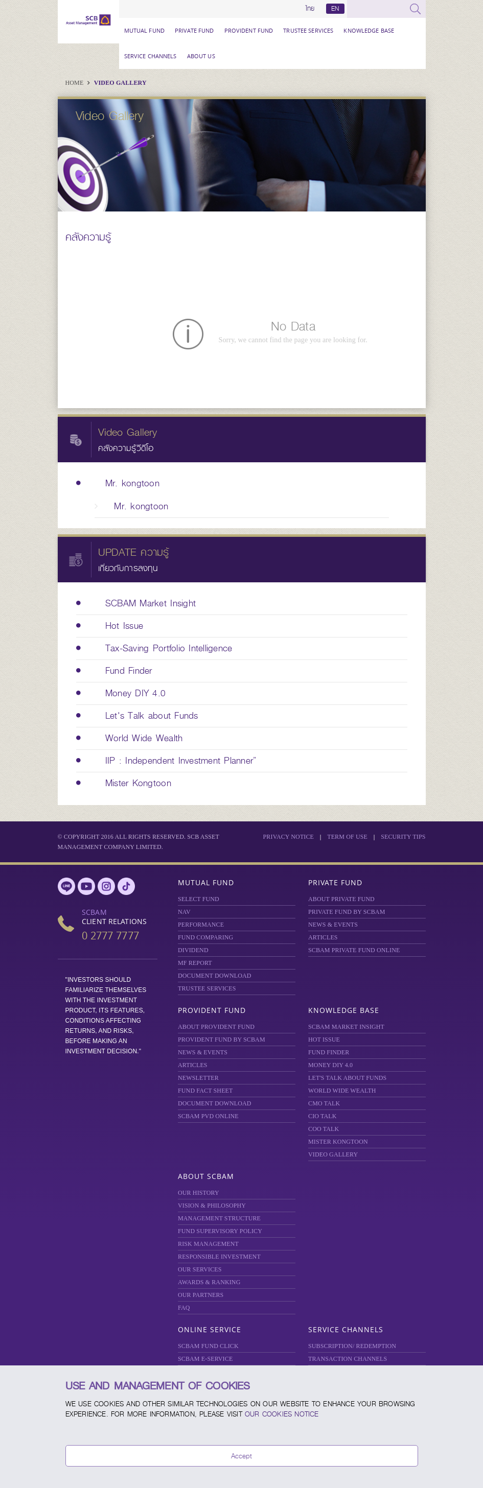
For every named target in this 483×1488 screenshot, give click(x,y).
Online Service (209, 1329)
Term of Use (347, 836)
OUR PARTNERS (200, 1294)
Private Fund (194, 30)
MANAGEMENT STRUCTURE (219, 1218)
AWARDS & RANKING (209, 1282)
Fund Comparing (205, 937)
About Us (201, 56)
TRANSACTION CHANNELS (347, 1358)
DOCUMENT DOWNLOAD (214, 975)
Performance (201, 924)
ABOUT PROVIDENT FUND (216, 1026)
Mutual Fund (144, 30)
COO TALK (323, 1128)
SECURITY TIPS (403, 836)
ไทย (310, 9)
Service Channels (150, 56)
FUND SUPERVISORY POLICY (220, 1231)
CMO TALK (324, 1103)
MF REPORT (195, 962)
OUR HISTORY (198, 1192)
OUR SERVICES (200, 1269)
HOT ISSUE (324, 1039)
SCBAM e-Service (205, 1358)
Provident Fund (248, 30)
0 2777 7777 (110, 935)
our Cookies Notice (282, 1414)
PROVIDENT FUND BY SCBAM (221, 1039)
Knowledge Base (368, 30)
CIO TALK (322, 1116)
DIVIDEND (193, 950)
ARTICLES (323, 937)
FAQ (184, 1307)
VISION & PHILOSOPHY (212, 1205)
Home (75, 82)
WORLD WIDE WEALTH (342, 1090)
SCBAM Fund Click (208, 1346)
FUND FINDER (328, 1052)
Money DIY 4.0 (330, 1065)
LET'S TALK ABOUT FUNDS (347, 1077)
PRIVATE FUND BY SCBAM (346, 911)
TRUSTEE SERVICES (308, 30)
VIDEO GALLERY (333, 1154)
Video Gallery (120, 82)
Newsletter (198, 1077)
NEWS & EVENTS (333, 924)
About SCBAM (206, 1176)
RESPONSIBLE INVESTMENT (219, 1256)
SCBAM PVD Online (208, 1116)
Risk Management (208, 1243)
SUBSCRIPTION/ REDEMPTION (352, 1346)
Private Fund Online (354, 950)
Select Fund (198, 899)
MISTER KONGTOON (338, 1141)
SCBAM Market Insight (346, 1026)
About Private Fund (341, 899)
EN (335, 9)
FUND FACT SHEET (205, 1090)
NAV (184, 911)
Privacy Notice (288, 836)
